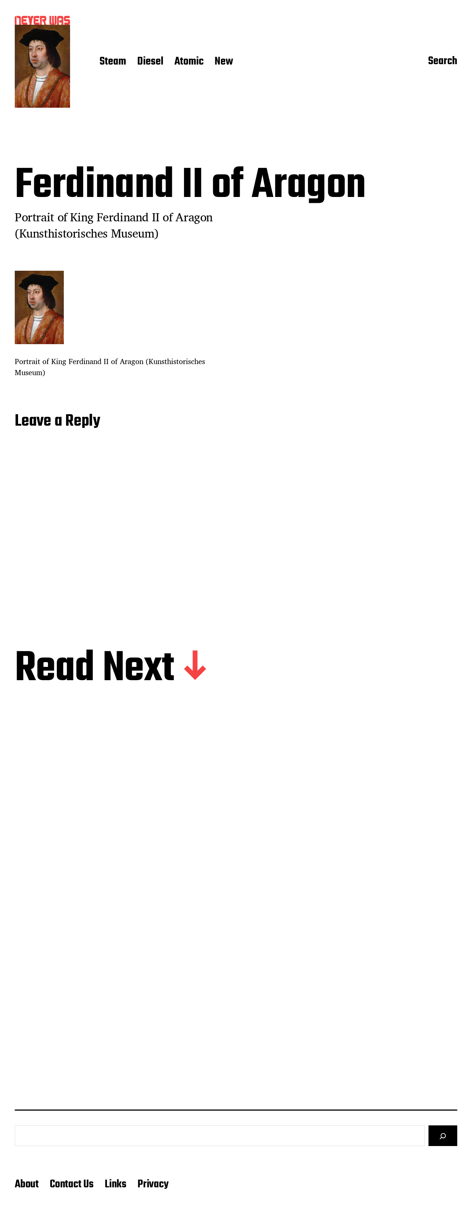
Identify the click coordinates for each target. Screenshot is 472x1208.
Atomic (189, 62)
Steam (113, 62)
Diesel (150, 62)
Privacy (153, 1184)
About (27, 1184)
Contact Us (72, 1184)
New (224, 62)
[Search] (442, 1135)
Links (115, 1184)
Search (442, 61)
